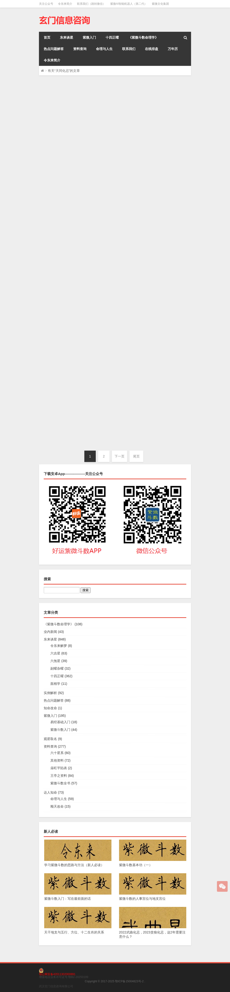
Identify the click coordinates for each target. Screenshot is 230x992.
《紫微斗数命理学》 (143, 37)
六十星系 (57, 753)
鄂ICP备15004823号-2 (129, 981)
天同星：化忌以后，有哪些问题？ (133, 400)
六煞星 (55, 661)
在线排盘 (151, 49)
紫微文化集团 (160, 3)
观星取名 (50, 739)
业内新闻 (93, 314)
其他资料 (57, 760)
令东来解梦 (58, 646)
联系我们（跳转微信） (91, 3)
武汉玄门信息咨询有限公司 (56, 986)
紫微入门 (89, 37)
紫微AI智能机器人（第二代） (128, 3)
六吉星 (55, 653)
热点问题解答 (54, 49)
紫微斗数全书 (60, 783)
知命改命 (50, 708)
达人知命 (50, 792)
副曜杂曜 (57, 668)
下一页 (120, 456)
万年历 (173, 49)
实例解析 (50, 693)
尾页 (136, 456)
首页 (47, 37)
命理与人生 (104, 49)
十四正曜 (112, 37)
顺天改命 (57, 806)
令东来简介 (65, 3)
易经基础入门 (60, 722)
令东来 (51, 129)
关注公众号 (46, 3)
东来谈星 (66, 37)
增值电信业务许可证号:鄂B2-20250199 (63, 977)
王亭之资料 (58, 775)
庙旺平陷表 (58, 768)
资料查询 (79, 49)
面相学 (55, 684)
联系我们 (128, 49)
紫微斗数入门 (60, 729)
